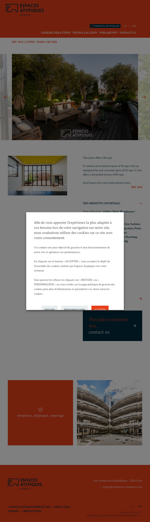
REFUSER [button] (50, 308)
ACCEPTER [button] (100, 308)
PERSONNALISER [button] (74, 308)
